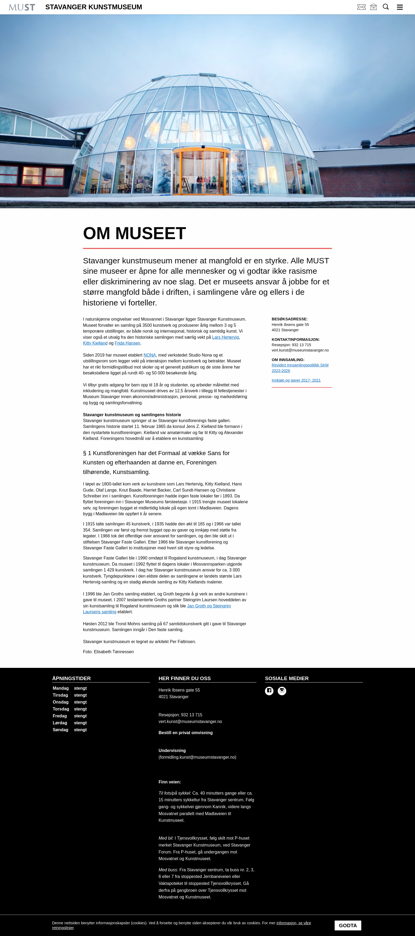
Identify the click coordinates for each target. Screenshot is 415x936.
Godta (348, 925)
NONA (150, 355)
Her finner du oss (185, 678)
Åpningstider (71, 678)
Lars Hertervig (225, 337)
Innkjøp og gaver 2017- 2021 (296, 380)
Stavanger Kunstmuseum (93, 7)
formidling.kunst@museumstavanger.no (197, 757)
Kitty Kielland (95, 343)
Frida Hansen (127, 343)
